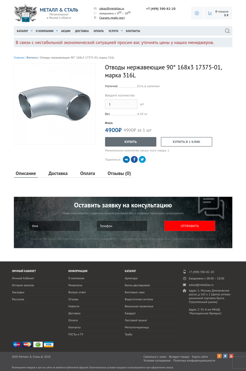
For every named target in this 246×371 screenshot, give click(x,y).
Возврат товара (179, 356)
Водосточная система (139, 299)
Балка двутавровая (137, 285)
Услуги (113, 31)
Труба (128, 334)
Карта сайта (200, 356)
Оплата (99, 31)
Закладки (18, 292)
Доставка (82, 31)
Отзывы (73, 299)
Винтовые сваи (135, 292)
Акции (65, 31)
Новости (73, 306)
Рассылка (18, 299)
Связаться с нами (154, 356)
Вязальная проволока (139, 306)
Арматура (131, 278)
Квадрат (130, 313)
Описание (26, 173)
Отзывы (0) (119, 173)
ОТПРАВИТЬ (190, 226)
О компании (44, 31)
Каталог (22, 31)
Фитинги (32, 57)
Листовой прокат (136, 320)
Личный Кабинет (23, 278)
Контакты (133, 31)
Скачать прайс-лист (112, 18)
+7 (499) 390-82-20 (161, 8)
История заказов (23, 285)
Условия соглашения (156, 360)
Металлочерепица (137, 327)
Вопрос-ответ (77, 292)
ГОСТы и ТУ (75, 334)
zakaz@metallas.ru (111, 8)
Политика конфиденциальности (194, 360)
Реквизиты (75, 285)
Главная (19, 57)
